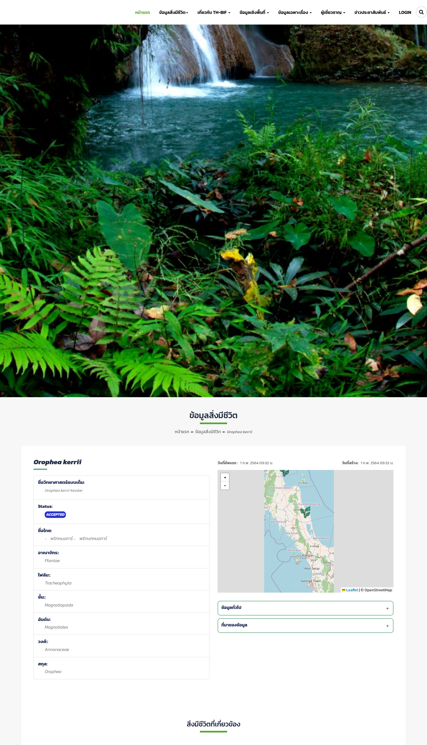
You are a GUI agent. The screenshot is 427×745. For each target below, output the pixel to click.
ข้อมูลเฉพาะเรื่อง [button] (295, 12)
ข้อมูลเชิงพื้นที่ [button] (254, 12)
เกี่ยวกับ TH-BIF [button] (213, 12)
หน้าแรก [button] (142, 12)
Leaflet (350, 590)
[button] (306, 512)
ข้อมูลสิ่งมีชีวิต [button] (173, 12)
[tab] (306, 608)
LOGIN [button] (405, 12)
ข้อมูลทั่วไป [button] (306, 608)
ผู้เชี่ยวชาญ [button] (333, 12)
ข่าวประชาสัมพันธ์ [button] (372, 12)
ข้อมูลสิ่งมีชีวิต (208, 431)
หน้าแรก (182, 431)
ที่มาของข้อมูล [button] (306, 626)
